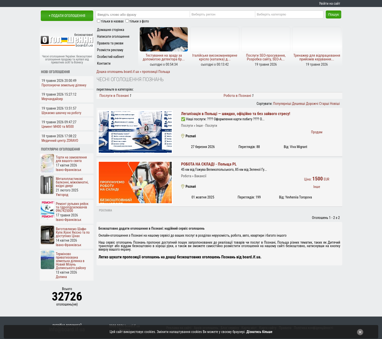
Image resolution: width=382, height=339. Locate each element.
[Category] (291, 14)
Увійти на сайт (329, 3)
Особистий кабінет (110, 57)
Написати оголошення (113, 36)
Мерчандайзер (52, 99)
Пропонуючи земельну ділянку (64, 85)
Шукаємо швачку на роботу (61, 113)
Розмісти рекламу (110, 50)
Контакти (103, 63)
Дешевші (298, 104)
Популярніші (282, 104)
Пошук (333, 14)
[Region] (226, 14)
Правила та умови (110, 43)
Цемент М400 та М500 (58, 127)
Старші (324, 104)
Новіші (335, 104)
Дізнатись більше (259, 332)
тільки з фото (139, 21)
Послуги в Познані (114, 95)
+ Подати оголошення (67, 16)
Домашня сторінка (110, 30)
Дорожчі (312, 104)
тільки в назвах (112, 21)
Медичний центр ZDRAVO (60, 141)
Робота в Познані (237, 95)
